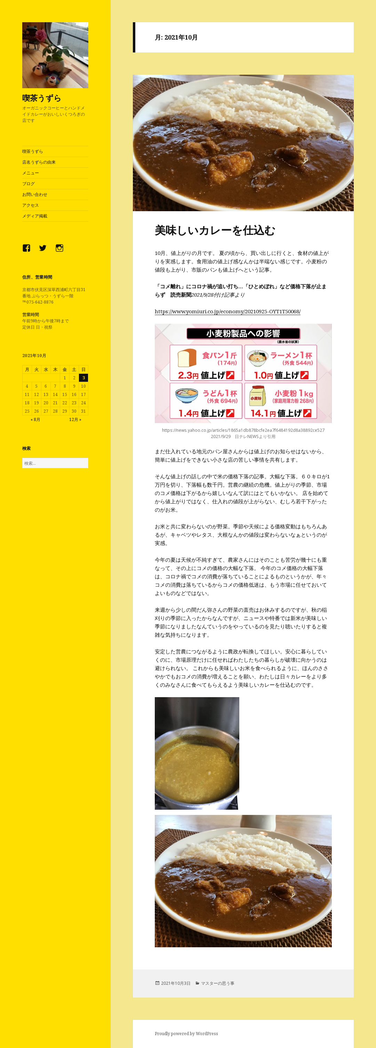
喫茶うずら (42, 97)
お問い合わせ (34, 194)
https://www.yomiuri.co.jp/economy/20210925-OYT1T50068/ (228, 311)
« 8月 (35, 419)
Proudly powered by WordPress (186, 1034)
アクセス (30, 205)
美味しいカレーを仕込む (215, 230)
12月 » (75, 419)
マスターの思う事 (217, 983)
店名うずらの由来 (39, 162)
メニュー (30, 173)
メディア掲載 (34, 216)
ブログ (28, 184)
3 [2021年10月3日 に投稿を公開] (83, 378)
